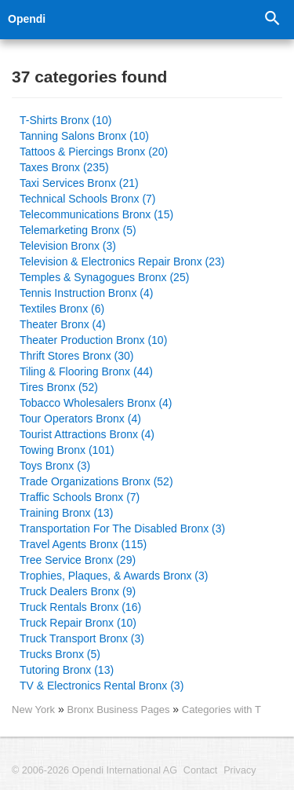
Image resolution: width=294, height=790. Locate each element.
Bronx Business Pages (120, 709)
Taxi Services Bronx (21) (79, 183)
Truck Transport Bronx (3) (82, 638)
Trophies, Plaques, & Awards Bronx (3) (114, 575)
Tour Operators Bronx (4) (80, 418)
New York (33, 709)
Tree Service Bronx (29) (78, 560)
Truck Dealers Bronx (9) (78, 591)
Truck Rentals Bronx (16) (80, 607)
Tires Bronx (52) (59, 387)
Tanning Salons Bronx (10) (84, 136)
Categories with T (221, 709)
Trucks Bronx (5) (60, 654)
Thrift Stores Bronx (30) (77, 355)
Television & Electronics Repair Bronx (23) (122, 261)
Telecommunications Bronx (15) (96, 214)
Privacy (239, 770)
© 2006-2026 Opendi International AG (94, 770)
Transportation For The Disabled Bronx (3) (122, 528)
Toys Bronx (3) (55, 465)
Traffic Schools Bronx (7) (80, 497)
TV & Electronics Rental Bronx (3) (101, 685)
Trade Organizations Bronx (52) (96, 481)
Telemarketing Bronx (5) (78, 230)
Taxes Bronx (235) (64, 167)
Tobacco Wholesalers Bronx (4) (96, 403)
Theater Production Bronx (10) (93, 340)
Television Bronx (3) (68, 246)
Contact (200, 770)
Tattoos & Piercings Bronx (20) (94, 151)
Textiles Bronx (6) (62, 308)
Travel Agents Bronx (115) (83, 544)
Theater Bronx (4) (63, 324)
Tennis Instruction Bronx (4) (86, 293)
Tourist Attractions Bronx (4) (87, 434)
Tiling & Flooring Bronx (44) (86, 371)
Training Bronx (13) (66, 513)
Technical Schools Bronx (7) (88, 198)
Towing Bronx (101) (67, 450)
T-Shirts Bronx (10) (65, 120)
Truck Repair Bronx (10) (78, 622)
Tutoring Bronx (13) (67, 670)
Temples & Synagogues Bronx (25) (104, 277)
